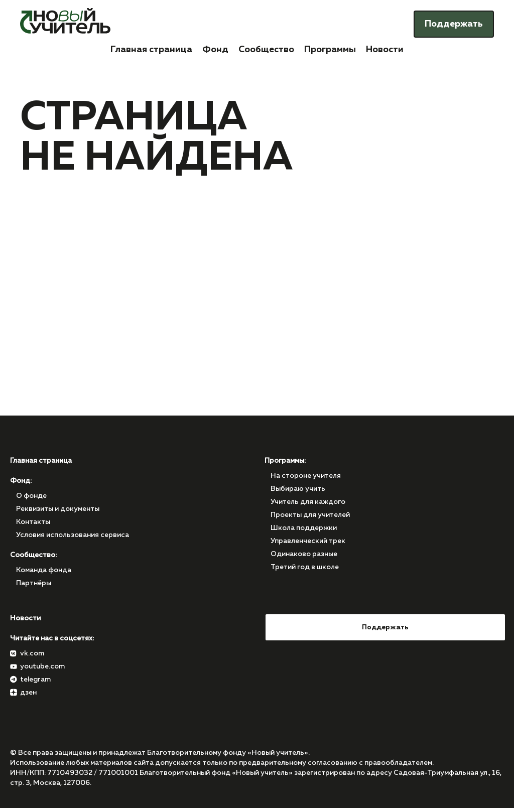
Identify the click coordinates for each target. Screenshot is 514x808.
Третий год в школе (305, 567)
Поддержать (454, 24)
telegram (35, 679)
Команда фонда (43, 570)
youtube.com (42, 666)
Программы (330, 49)
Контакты (33, 521)
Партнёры (33, 583)
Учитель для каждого (308, 501)
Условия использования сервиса (72, 534)
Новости (385, 49)
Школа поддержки (304, 527)
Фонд (215, 49)
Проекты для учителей (310, 514)
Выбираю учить (298, 488)
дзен (28, 692)
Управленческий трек (308, 541)
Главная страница (151, 49)
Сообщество (266, 49)
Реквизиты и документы (57, 508)
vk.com (32, 653)
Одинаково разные (304, 554)
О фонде (31, 495)
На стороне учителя (306, 475)
